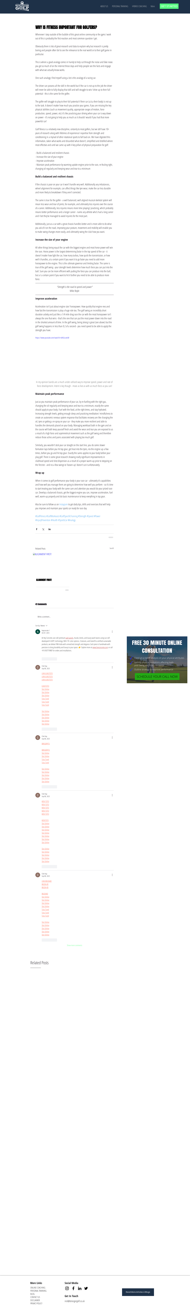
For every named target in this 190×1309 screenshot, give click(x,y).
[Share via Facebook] (36, 529)
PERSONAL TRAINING (38, 1290)
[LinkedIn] (79, 1288)
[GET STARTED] (169, 6)
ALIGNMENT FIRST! (44, 580)
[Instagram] (67, 1288)
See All (112, 548)
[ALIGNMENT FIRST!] (52, 564)
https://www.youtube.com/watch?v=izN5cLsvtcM (52, 337)
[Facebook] (73, 1288)
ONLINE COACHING (37, 1287)
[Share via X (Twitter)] (43, 529)
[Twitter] (86, 1288)
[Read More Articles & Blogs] (138, 1292)
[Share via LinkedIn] (49, 529)
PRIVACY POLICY (36, 1303)
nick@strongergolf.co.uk (75, 1301)
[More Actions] (112, 631)
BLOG (32, 1293)
